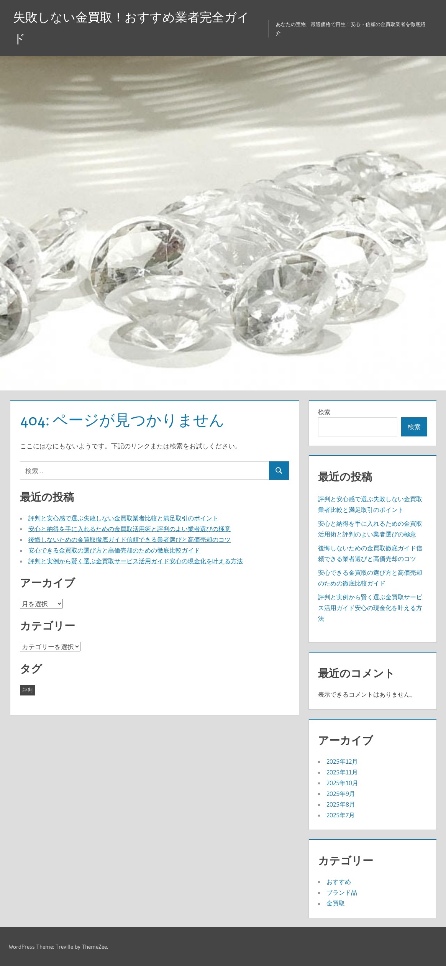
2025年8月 (340, 804)
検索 (324, 412)
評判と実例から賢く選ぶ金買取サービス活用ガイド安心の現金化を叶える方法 (135, 561)
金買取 (335, 903)
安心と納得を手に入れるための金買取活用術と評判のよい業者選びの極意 (129, 529)
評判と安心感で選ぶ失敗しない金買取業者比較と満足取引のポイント (123, 518)
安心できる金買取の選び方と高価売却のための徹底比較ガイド (114, 550)
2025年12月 (342, 761)
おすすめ (338, 882)
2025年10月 (342, 783)
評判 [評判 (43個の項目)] (28, 690)
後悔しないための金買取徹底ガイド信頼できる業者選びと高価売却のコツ (129, 539)
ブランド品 (341, 892)
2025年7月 (340, 815)
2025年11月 (342, 772)
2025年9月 (340, 793)
